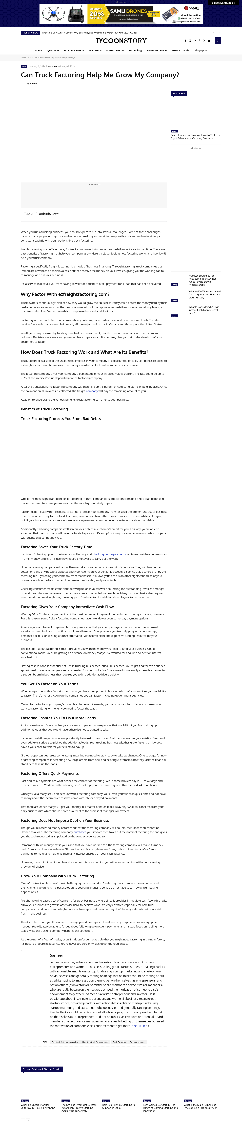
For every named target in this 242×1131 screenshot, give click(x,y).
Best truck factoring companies (65, 1042)
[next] (219, 33)
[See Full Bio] (148, 1026)
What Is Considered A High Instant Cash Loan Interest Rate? (204, 309)
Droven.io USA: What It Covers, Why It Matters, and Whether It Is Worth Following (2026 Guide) (89, 32)
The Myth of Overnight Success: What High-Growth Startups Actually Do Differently (79, 1107)
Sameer (33, 83)
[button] (218, 40)
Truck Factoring (119, 1042)
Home (23, 58)
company (92, 391)
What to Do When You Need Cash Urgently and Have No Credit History (205, 294)
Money (174, 131)
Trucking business (137, 1042)
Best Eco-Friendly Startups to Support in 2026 (118, 1106)
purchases (79, 832)
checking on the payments (109, 554)
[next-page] (28, 1121)
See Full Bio (139, 1026)
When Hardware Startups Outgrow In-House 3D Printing (38, 1106)
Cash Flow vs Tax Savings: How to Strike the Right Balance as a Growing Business (196, 136)
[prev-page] (23, 1121)
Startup (25, 1101)
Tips (29, 58)
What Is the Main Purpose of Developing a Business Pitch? (200, 1106)
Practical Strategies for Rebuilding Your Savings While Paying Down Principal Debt (202, 280)
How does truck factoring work (95, 1042)
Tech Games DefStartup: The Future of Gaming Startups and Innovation (160, 1107)
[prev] (214, 33)
